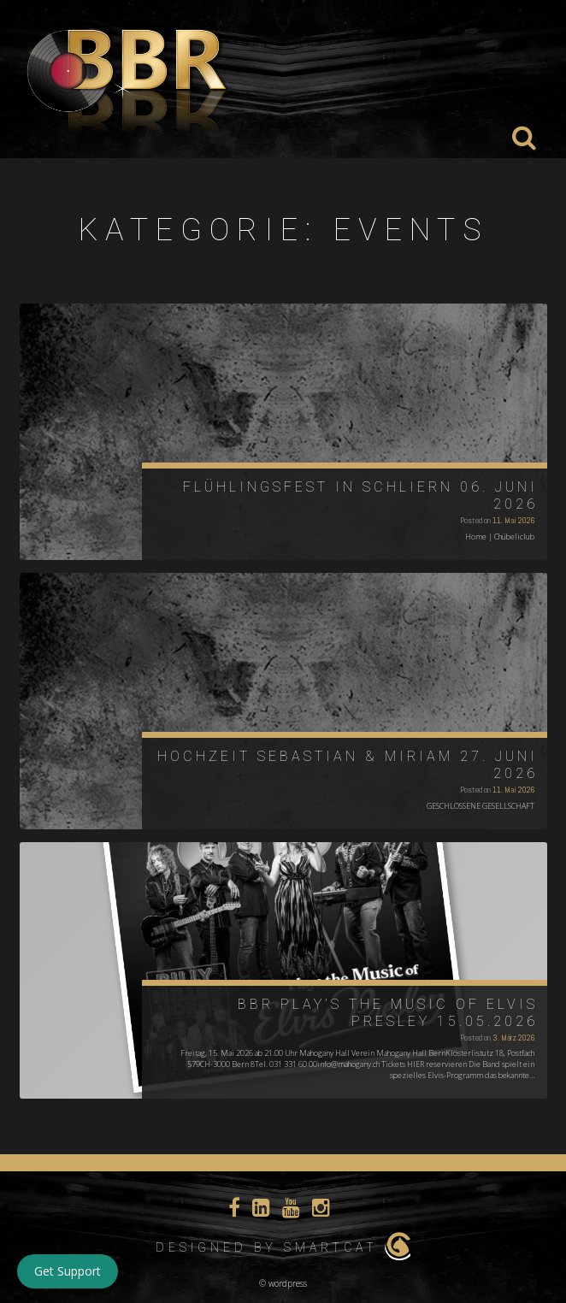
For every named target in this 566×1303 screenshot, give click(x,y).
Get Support (67, 1271)
